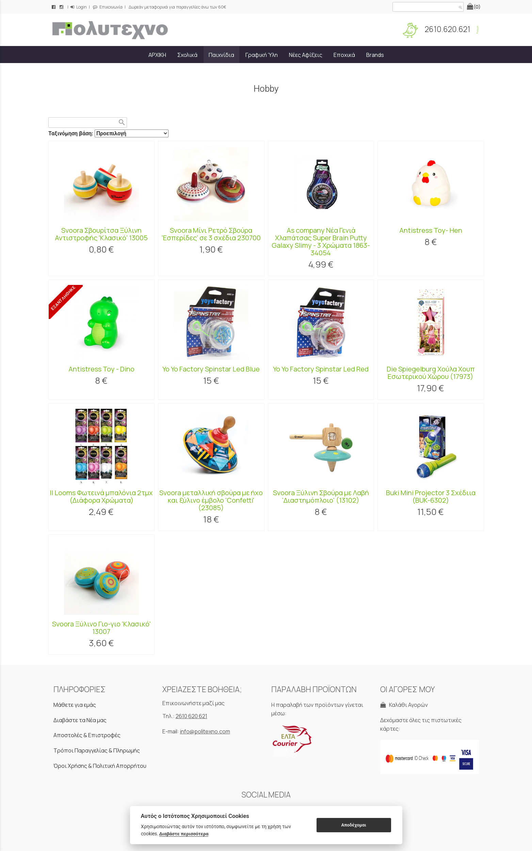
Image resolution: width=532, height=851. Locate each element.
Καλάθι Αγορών (404, 705)
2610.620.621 (446, 29)
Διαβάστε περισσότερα (184, 833)
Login (78, 7)
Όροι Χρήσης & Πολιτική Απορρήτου (99, 766)
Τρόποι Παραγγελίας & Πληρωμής (96, 750)
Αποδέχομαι (353, 824)
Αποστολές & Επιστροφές (86, 735)
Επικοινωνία (108, 7)
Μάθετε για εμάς (74, 705)
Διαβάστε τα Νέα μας (80, 720)
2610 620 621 (191, 716)
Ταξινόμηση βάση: (71, 133)
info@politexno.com (205, 731)
